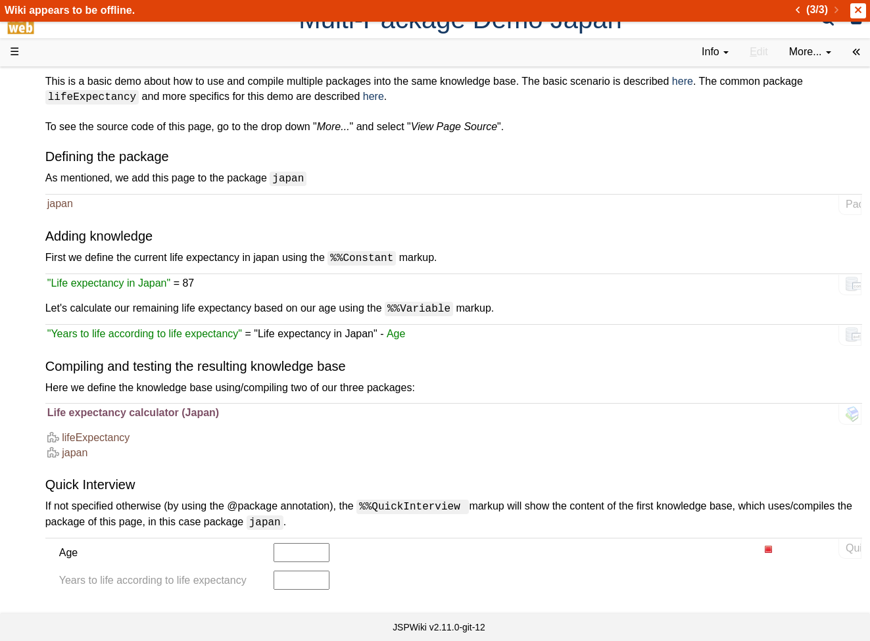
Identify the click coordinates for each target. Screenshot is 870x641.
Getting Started (71, 282)
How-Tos (56, 297)
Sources (55, 342)
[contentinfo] (715, 52)
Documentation (71, 208)
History (52, 148)
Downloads (62, 118)
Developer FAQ (72, 312)
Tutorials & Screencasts (91, 193)
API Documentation (81, 327)
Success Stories (74, 133)
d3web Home (42, 81)
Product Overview (77, 103)
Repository (61, 357)
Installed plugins (74, 491)
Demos (53, 237)
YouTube (57, 417)
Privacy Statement (79, 521)
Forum (51, 402)
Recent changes (74, 476)
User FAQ (59, 223)
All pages (58, 461)
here (833, 81)
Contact (54, 506)
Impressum (107, 506)
